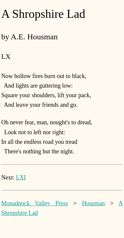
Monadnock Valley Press (34, 203)
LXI (21, 177)
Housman (93, 203)
